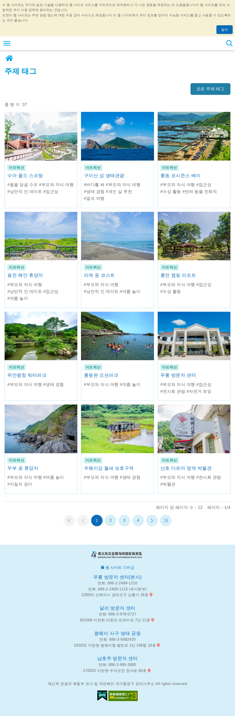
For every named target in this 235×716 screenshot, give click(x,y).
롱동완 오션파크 (101, 375)
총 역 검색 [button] (229, 43)
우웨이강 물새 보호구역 (109, 468)
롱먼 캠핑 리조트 (178, 275)
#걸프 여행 (94, 198)
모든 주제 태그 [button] (210, 89)
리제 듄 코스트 (99, 275)
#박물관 (168, 484)
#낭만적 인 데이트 (24, 191)
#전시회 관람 (172, 391)
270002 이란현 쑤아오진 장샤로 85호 (115, 671)
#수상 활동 (170, 191)
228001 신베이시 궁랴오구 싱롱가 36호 (114, 595)
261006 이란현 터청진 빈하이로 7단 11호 (115, 620)
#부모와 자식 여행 (56, 184)
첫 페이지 (69, 520)
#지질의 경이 (19, 484)
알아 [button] (224, 29)
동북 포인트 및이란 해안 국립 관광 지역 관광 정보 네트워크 (31, 43)
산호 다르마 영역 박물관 (186, 468)
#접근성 (51, 191)
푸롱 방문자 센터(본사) (117, 577)
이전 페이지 (83, 520)
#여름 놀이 (17, 298)
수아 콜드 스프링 (25, 175)
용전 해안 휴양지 (25, 275)
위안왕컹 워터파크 (26, 375)
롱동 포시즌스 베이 (180, 175)
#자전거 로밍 (199, 391)
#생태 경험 (94, 191)
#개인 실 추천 (119, 191)
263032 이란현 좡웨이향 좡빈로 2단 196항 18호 (115, 645)
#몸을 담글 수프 (22, 184)
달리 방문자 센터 (117, 608)
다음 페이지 (152, 520)
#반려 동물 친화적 (199, 191)
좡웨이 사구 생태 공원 (117, 633)
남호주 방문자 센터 (117, 658)
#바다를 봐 (94, 184)
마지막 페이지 (165, 520)
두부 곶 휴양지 (22, 468)
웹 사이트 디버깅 (120, 567)
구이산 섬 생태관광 (104, 175)
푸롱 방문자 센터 (178, 375)
